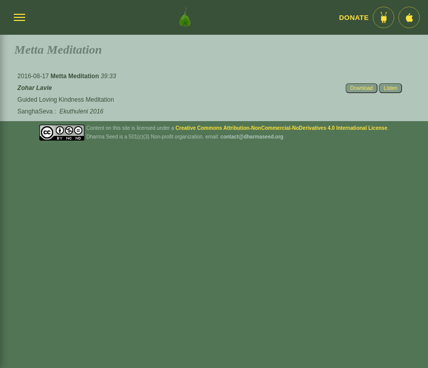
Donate (354, 17)
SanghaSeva (35, 111)
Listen (390, 88)
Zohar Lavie (34, 87)
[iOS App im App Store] (409, 17)
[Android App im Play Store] (383, 17)
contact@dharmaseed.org (251, 137)
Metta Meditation (76, 76)
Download (361, 88)
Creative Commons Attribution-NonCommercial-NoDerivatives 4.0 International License (281, 128)
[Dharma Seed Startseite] (185, 17)
